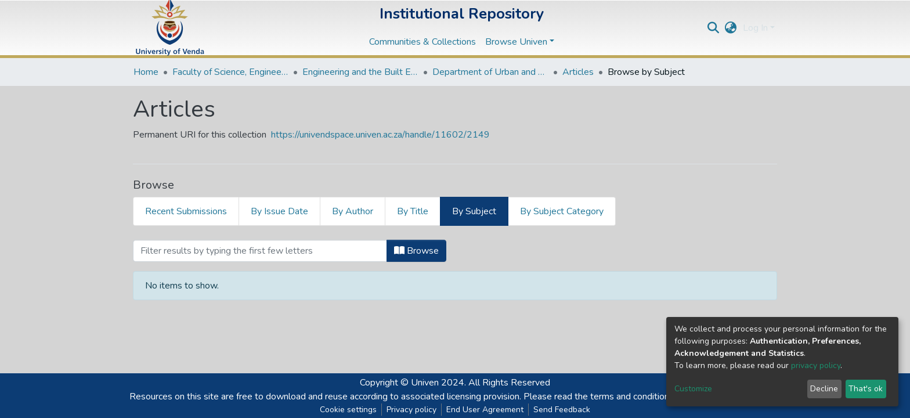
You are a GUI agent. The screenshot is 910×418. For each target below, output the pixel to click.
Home (145, 72)
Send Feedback (561, 409)
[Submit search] (713, 27)
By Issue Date (279, 211)
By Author (352, 211)
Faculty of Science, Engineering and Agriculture (230, 72)
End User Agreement (484, 409)
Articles (578, 72)
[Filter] (260, 251)
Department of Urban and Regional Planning (490, 72)
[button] (731, 28)
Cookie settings (348, 409)
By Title (412, 211)
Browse (416, 250)
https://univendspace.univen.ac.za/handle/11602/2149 (380, 134)
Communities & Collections (422, 41)
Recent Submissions (186, 211)
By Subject (474, 211)
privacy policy (815, 365)
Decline (824, 388)
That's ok (865, 388)
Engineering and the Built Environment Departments (360, 72)
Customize (693, 388)
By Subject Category (562, 211)
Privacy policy (411, 409)
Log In (755, 27)
